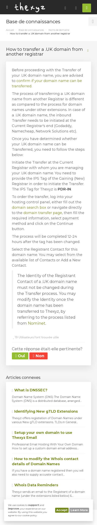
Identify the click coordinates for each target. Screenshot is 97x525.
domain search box (29, 207)
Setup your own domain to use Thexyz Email (42, 435)
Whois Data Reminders (35, 485)
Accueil (10, 29)
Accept (61, 510)
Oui (20, 355)
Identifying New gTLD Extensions (45, 411)
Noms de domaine (59, 29)
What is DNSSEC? (29, 390)
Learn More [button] (79, 510)
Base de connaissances (31, 29)
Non (38, 355)
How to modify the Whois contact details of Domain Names (45, 461)
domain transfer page (42, 213)
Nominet (36, 323)
